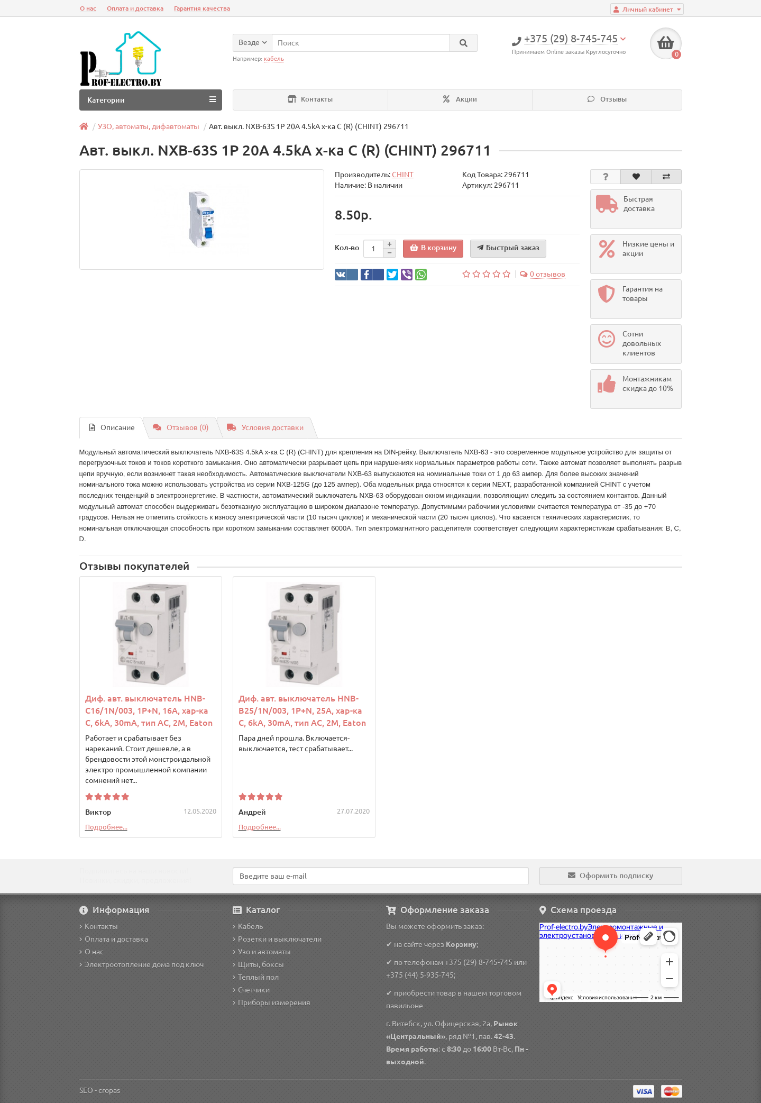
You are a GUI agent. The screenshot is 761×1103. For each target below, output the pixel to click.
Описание (112, 427)
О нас (88, 8)
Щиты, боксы (258, 964)
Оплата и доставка (135, 8)
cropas (109, 1090)
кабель (274, 59)
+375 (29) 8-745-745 (478, 962)
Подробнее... (106, 827)
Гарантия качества (202, 8)
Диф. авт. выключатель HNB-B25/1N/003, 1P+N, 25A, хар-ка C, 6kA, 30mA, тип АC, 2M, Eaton (302, 710)
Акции (460, 99)
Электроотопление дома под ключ (141, 964)
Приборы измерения (271, 1002)
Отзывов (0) (181, 427)
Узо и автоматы (262, 951)
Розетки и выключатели (277, 939)
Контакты (310, 99)
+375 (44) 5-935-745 (420, 975)
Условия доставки (265, 427)
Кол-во (347, 247)
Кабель (248, 926)
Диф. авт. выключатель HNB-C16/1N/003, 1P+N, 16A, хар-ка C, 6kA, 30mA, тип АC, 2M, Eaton (149, 710)
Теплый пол (256, 977)
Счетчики (251, 990)
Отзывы (607, 99)
